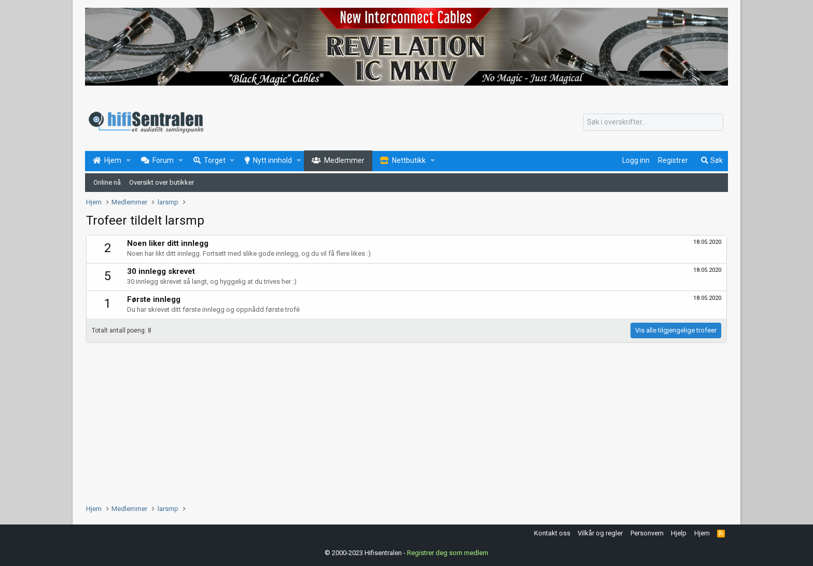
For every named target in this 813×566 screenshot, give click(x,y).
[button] (128, 160)
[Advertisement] (397, 420)
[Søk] (653, 122)
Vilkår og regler (600, 533)
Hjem (702, 533)
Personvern (647, 533)
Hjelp (678, 533)
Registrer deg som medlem (447, 553)
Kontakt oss (552, 533)
